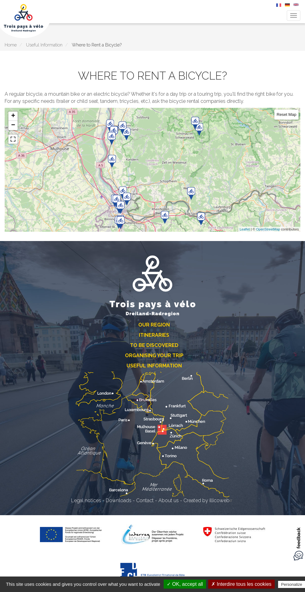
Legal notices (86, 500)
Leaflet (245, 229)
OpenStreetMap (268, 229)
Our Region (154, 325)
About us (168, 500)
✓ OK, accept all (185, 584)
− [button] (13, 125)
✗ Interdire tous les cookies (241, 584)
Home (11, 44)
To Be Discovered (154, 345)
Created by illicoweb (208, 500)
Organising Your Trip (154, 355)
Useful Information (44, 44)
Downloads (118, 500)
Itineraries (154, 335)
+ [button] (13, 116)
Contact (145, 500)
